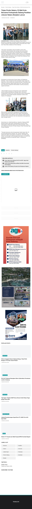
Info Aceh (20, 448)
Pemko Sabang (8, 7)
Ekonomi (5, 445)
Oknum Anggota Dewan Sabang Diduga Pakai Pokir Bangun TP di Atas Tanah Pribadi (14, 359)
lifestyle (4, 458)
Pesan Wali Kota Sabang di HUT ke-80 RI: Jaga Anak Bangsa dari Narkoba (16, 161)
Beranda (2, 7)
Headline (8, 150)
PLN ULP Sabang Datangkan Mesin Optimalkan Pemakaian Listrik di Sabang (15, 379)
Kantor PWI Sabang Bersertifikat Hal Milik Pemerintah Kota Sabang (17, 164)
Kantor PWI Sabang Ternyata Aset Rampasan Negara (17, 166)
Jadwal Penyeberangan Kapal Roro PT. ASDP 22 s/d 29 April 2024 (14, 418)
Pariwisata (20, 451)
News (4, 433)
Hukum (4, 448)
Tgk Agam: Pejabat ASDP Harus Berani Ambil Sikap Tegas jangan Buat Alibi (15, 398)
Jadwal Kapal (6, 451)
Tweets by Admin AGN (6, 466)
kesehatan (20, 454)
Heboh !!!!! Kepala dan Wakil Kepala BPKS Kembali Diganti (15, 436)
